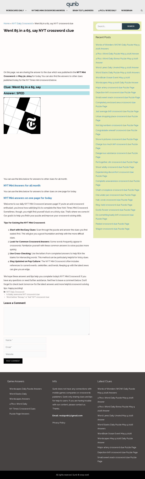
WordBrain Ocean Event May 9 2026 (113, 77)
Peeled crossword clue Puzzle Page (112, 224)
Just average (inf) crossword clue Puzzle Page (117, 111)
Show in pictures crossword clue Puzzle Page (117, 139)
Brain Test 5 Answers (83, 10)
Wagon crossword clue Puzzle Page (112, 229)
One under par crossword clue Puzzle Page (116, 195)
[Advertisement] (46, 51)
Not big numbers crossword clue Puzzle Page (117, 125)
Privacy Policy (58, 422)
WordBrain (126, 10)
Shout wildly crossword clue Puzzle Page (115, 167)
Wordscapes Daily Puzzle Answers (25, 389)
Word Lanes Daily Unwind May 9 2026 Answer (117, 67)
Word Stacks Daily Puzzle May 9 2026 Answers (118, 72)
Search (130, 26)
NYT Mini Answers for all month (22, 185)
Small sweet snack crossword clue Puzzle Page (118, 97)
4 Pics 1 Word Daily (107, 10)
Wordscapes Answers (19, 399)
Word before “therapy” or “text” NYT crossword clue (27, 297)
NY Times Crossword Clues (22, 408)
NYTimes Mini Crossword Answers (51, 10)
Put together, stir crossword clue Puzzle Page (117, 162)
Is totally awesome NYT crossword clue (23, 294)
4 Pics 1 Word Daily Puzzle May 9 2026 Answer (117, 53)
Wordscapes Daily (17, 10)
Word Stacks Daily (18, 394)
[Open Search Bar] (141, 10)
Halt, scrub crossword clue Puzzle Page (114, 200)
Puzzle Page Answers (19, 414)
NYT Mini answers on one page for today (28, 198)
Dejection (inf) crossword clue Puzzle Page (116, 92)
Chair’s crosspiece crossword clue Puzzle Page (117, 190)
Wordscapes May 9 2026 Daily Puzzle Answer (117, 82)
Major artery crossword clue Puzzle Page (115, 87)
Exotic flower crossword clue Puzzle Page (115, 210)
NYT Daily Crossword (22, 23)
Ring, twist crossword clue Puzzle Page (114, 205)
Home (7, 23)
